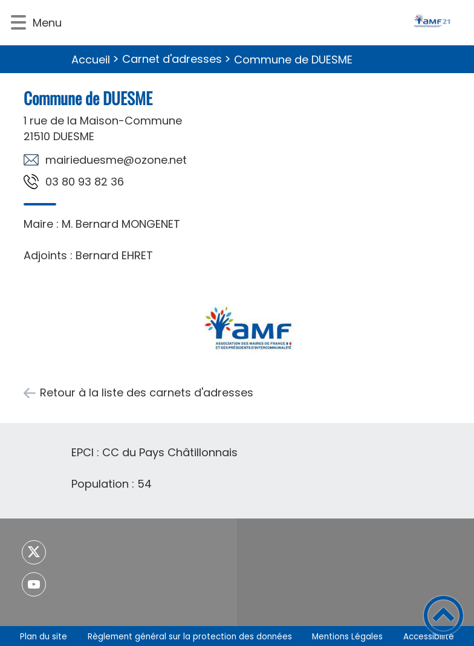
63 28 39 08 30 (84, 181)
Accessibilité (428, 636)
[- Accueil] (267, 22)
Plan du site (43, 636)
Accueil (90, 59)
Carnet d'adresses (172, 58)
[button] (18, 22)
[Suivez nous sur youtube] (34, 584)
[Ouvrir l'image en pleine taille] (248, 326)
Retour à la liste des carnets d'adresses (146, 392)
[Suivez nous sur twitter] (34, 552)
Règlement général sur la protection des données (190, 636)
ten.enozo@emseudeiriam (116, 159)
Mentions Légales (347, 636)
